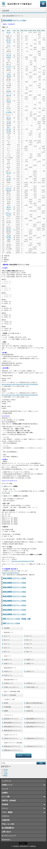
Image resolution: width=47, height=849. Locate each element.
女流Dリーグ (30, 663)
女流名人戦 (29, 711)
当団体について (7, 785)
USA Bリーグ (30, 671)
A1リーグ (7, 636)
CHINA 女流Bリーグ (32, 687)
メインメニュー (43, 4)
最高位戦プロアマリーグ (11, 719)
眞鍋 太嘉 (8, 95)
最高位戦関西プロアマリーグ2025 (14, 578)
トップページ (6, 781)
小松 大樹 (8, 121)
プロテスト (5, 816)
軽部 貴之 (8, 230)
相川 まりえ (9, 212)
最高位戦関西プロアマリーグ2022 (14, 592)
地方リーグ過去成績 (10, 695)
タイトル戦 (5, 796)
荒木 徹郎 (8, 237)
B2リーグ (29, 640)
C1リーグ (7, 644)
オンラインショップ (9, 836)
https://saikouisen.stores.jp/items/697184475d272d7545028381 (20, 384)
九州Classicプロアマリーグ (34, 746)
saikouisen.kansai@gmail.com (10, 573)
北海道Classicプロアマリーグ (34, 738)
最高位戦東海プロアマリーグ (12, 722)
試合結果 (5, 804)
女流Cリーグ (8, 663)
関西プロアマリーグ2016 (11, 623)
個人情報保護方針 (8, 828)
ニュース (5, 789)
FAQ (8, 824)
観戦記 (5, 775)
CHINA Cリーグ (8, 683)
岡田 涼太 (8, 118)
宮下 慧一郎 (9, 66)
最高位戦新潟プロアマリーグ (12, 726)
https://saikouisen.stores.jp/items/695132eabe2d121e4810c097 (20, 395)
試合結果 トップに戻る (23, 755)
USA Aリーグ (8, 671)
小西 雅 (8, 239)
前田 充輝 (8, 76)
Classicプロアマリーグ (10, 738)
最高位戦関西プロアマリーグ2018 (14, 610)
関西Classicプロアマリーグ (12, 750)
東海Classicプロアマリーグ (12, 746)
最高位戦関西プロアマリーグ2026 (14, 20)
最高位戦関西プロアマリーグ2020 (14, 601)
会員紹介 (5, 793)
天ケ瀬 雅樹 (9, 112)
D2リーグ (7, 651)
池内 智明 (8, 214)
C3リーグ (7, 648)
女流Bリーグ (30, 659)
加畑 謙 (8, 74)
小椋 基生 (8, 131)
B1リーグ (7, 640)
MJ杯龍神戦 (7, 707)
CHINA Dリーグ (30, 683)
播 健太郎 (8, 57)
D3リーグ (29, 651)
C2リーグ (29, 644)
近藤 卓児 (8, 207)
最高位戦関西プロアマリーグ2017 (14, 614)
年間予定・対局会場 (9, 800)
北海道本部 (5, 820)
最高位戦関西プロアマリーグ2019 (14, 605)
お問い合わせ (6, 832)
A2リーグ (29, 636)
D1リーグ (29, 648)
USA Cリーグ (8, 675)
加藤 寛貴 (8, 91)
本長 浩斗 (8, 32)
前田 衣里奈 (9, 190)
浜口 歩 (8, 45)
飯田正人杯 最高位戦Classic (34, 703)
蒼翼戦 (6, 711)
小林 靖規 (8, 178)
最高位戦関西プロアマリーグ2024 (14, 583)
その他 (5, 773)
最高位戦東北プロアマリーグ (34, 726)
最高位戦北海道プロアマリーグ (35, 722)
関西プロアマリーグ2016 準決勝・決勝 (17, 619)
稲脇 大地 (8, 100)
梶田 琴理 (8, 173)
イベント (5, 808)
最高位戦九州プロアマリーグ (12, 730)
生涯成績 (6, 628)
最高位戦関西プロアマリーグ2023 (14, 587)
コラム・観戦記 (7, 812)
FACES (5, 769)
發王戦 (6, 703)
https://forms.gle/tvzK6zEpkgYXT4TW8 (23, 561)
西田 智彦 (8, 129)
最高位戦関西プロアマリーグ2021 (14, 596)
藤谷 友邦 (8, 40)
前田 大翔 (8, 55)
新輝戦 (28, 707)
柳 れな (8, 127)
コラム (5, 771)
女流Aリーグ (7, 659)
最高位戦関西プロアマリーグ (34, 719)
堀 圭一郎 (8, 188)
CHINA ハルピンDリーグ (11, 687)
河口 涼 (8, 68)
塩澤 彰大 (8, 209)
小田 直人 (8, 42)
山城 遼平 (8, 235)
